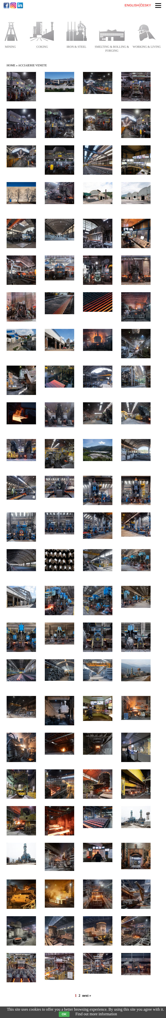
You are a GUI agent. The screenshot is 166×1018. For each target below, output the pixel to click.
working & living (147, 46)
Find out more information (96, 1014)
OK (64, 1014)
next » (86, 995)
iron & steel (76, 46)
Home (11, 65)
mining (10, 46)
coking (42, 46)
